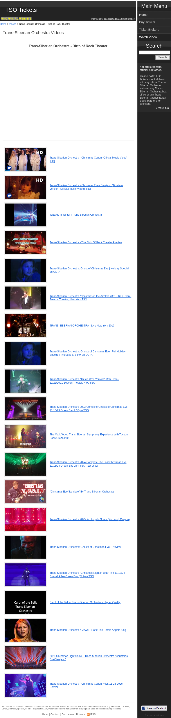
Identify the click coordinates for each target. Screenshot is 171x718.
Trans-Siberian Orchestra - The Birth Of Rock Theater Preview (86, 242)
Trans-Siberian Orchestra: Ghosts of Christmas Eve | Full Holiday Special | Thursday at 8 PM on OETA (88, 353)
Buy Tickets (147, 22)
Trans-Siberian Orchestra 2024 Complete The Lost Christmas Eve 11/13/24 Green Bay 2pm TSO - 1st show (88, 464)
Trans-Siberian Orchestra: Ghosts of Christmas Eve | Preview (85, 546)
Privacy (80, 714)
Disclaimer (68, 714)
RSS (93, 714)
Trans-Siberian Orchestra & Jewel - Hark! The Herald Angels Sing (88, 629)
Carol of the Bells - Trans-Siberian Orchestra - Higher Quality (85, 602)
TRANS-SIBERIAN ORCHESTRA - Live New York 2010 (82, 325)
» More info (162, 108)
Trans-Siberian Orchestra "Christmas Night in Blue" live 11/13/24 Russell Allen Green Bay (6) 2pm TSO (87, 574)
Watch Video (148, 37)
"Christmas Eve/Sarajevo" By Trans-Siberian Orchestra (82, 491)
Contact (54, 714)
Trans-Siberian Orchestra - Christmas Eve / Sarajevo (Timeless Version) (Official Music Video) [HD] (86, 187)
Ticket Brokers (149, 29)
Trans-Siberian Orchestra (93, 706)
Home (3, 24)
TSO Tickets (21, 10)
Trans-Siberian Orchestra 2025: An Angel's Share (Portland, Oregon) (90, 519)
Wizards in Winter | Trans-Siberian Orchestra (76, 214)
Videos (12, 24)
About (44, 714)
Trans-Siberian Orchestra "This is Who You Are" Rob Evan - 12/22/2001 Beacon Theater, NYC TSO (84, 381)
